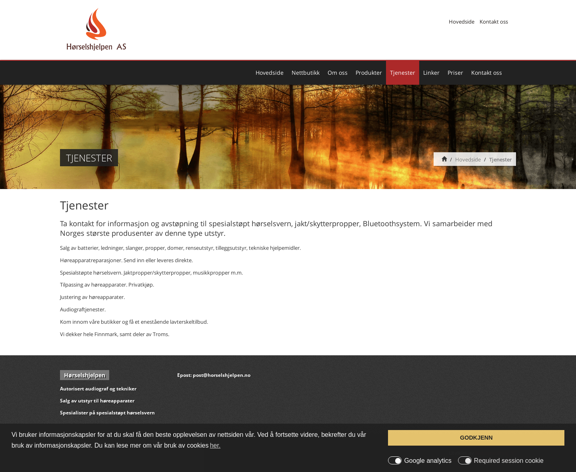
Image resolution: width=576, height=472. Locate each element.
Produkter (369, 72)
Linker (431, 72)
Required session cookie (509, 461)
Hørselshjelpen (84, 375)
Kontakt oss (494, 21)
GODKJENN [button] (476, 437)
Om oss (338, 72)
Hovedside (461, 21)
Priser (455, 72)
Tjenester (402, 72)
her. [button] (215, 445)
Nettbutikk (306, 72)
